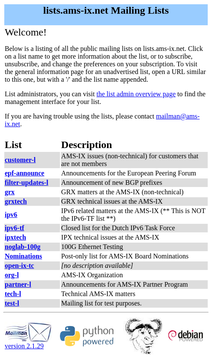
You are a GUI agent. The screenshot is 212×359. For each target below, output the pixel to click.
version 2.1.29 (28, 343)
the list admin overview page (136, 94)
